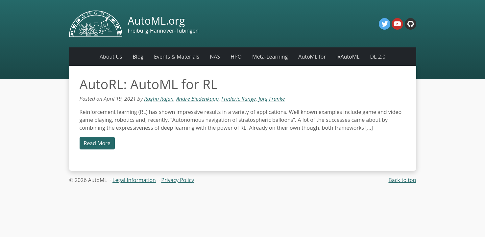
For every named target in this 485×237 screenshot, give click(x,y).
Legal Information (134, 180)
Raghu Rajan (159, 98)
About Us (111, 56)
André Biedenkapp (197, 98)
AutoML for (312, 56)
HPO (236, 56)
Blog (138, 56)
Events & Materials (176, 56)
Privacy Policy (177, 180)
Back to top (402, 180)
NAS (215, 56)
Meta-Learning (270, 56)
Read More (97, 143)
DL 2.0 (377, 56)
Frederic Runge (238, 98)
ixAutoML (347, 56)
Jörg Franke (271, 98)
